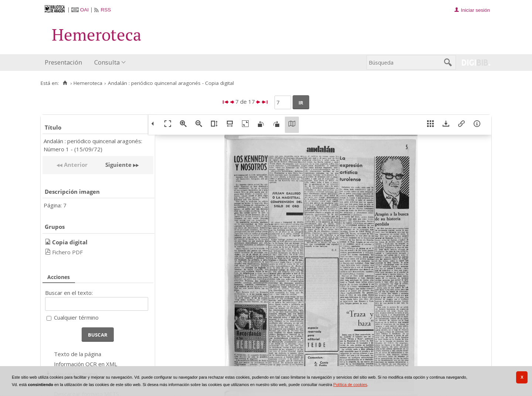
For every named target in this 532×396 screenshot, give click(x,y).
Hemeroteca (88, 83)
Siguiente (118, 164)
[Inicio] (65, 83)
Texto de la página (77, 354)
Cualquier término (76, 317)
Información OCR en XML (85, 364)
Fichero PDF (67, 252)
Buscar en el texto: (69, 292)
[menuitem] (65, 62)
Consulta (107, 62)
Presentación (63, 62)
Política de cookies (350, 384)
